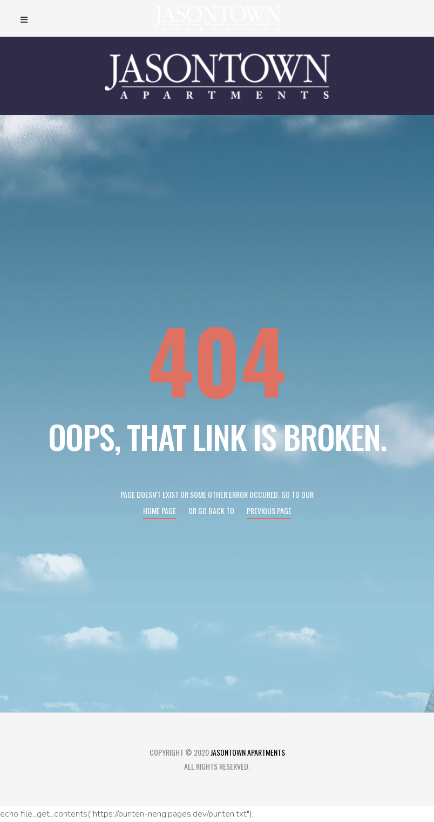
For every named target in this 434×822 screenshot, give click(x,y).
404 (217, 359)
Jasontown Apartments (248, 752)
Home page (159, 510)
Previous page (269, 510)
